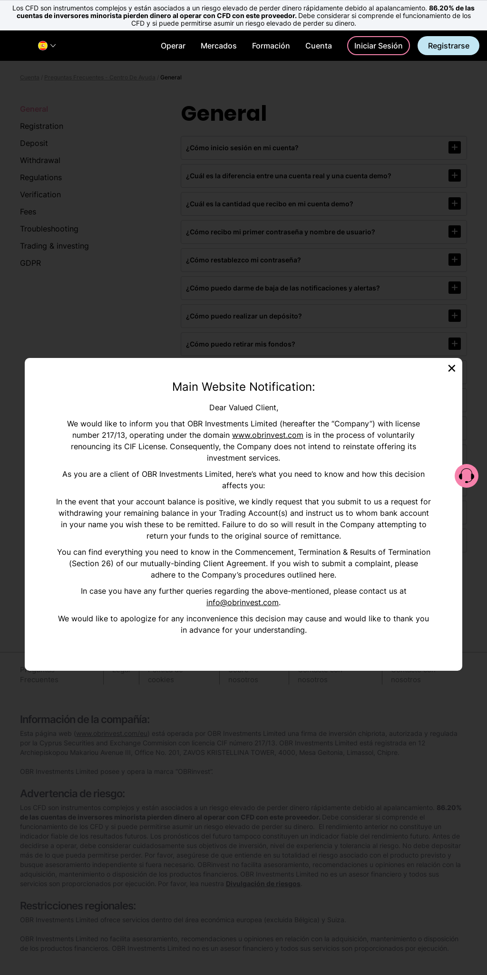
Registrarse (448, 45)
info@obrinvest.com (242, 602)
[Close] (452, 367)
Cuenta (318, 45)
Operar (173, 45)
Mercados (219, 45)
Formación (271, 45)
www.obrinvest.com (267, 435)
